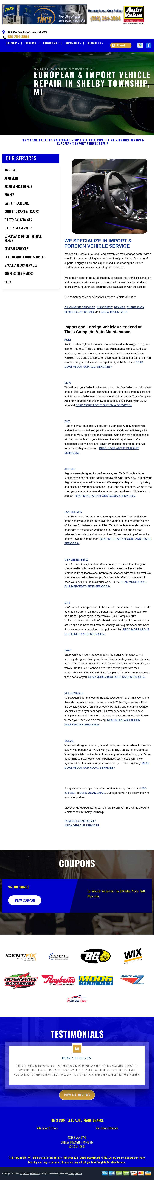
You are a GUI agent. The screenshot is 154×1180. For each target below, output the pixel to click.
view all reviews (77, 1109)
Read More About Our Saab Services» (116, 691)
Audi (67, 354)
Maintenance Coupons (107, 1142)
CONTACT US (94, 43)
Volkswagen (73, 707)
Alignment (105, 322)
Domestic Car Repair (80, 835)
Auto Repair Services (47, 1142)
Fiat (67, 436)
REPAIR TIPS (72, 43)
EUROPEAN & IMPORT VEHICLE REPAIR (83, 158)
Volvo (69, 755)
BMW (67, 397)
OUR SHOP (11, 43)
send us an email (92, 807)
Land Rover (73, 526)
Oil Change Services (79, 322)
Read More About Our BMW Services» (104, 419)
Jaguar (69, 483)
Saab (68, 664)
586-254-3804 (18, 36)
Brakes (119, 322)
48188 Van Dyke (59, 69)
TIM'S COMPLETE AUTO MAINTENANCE (47, 155)
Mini (67, 617)
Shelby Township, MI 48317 (81, 69)
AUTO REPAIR (50, 43)
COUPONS (30, 43)
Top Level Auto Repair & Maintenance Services (108, 155)
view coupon (25, 915)
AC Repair (87, 326)
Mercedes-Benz (76, 574)
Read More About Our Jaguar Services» (105, 510)
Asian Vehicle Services (81, 840)
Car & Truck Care (114, 326)
